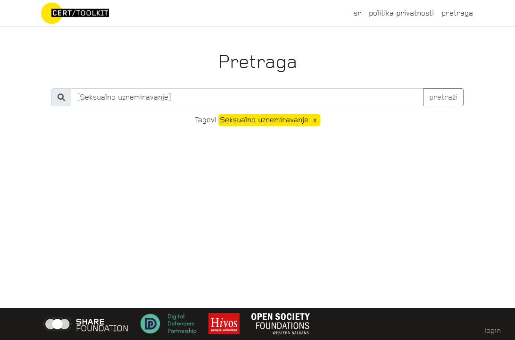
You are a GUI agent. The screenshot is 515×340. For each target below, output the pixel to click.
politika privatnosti (401, 13)
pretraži (443, 97)
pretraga (457, 13)
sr (357, 13)
